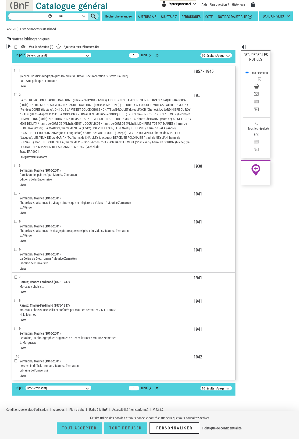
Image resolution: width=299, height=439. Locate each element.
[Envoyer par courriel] (262, 76)
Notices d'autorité (232, 16)
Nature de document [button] (26, 138)
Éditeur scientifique (26, 115)
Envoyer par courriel (257, 76)
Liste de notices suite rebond (38, 29)
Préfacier (19, 108)
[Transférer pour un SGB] (262, 87)
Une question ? (219, 4)
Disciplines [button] (20, 229)
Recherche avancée (118, 16)
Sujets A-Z (169, 16)
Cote (209, 16)
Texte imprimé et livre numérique (35, 145)
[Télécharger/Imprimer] (262, 70)
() (137, 46)
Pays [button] (15, 237)
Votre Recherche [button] (26, 54)
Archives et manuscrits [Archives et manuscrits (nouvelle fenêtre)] (251, 143)
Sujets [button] (16, 198)
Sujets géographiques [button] (27, 206)
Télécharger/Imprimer (258, 70)
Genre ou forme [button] (23, 213)
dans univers (273, 17)
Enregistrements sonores (29, 152)
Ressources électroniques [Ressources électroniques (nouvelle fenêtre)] (253, 148)
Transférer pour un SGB (259, 87)
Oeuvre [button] (17, 167)
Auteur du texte (24, 101)
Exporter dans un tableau (261, 81)
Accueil (11, 29)
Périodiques (191, 16)
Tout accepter (79, 428)
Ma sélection (252, 62)
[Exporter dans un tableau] (262, 81)
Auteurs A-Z (147, 16)
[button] (50, 16)
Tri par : (80, 55)
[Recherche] (28, 16)
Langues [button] (18, 182)
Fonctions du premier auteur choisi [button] (32, 92)
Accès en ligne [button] (22, 130)
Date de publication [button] (26, 190)
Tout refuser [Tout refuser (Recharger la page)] (125, 428)
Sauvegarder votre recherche (36, 72)
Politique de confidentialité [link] (222, 428)
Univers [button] (17, 221)
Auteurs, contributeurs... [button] (29, 174)
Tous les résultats (256, 100)
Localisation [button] (20, 159)
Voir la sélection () (101, 47)
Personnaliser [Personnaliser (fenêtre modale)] (174, 428)
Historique (239, 4)
